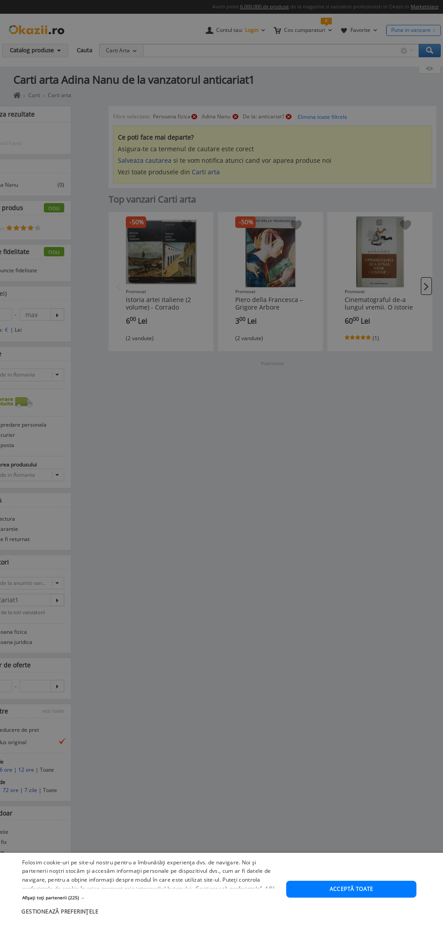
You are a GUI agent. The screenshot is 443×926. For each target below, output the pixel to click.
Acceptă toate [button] (351, 902)
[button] (150, 911)
